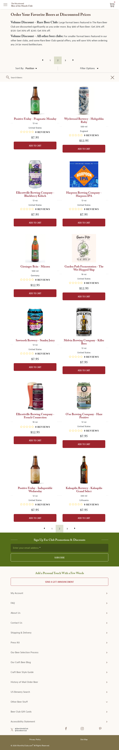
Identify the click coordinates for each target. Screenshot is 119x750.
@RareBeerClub (21, 731)
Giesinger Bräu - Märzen (35, 266)
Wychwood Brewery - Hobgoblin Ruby (84, 121)
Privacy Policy (35, 739)
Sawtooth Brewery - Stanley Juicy (35, 340)
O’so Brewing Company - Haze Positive (84, 416)
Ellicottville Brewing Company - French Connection (35, 416)
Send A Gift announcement (59, 582)
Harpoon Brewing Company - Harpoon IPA (84, 194)
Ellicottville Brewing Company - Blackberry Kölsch (35, 194)
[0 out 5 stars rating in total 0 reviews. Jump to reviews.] (35, 132)
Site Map (84, 739)
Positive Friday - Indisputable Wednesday (35, 490)
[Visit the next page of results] (73, 60)
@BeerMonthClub (21, 729)
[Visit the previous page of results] (42, 60)
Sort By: (19, 68)
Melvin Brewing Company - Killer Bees (84, 342)
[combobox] (64, 77)
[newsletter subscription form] (59, 548)
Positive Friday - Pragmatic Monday (35, 119)
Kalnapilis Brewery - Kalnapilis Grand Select (84, 490)
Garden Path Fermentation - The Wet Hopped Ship (84, 268)
